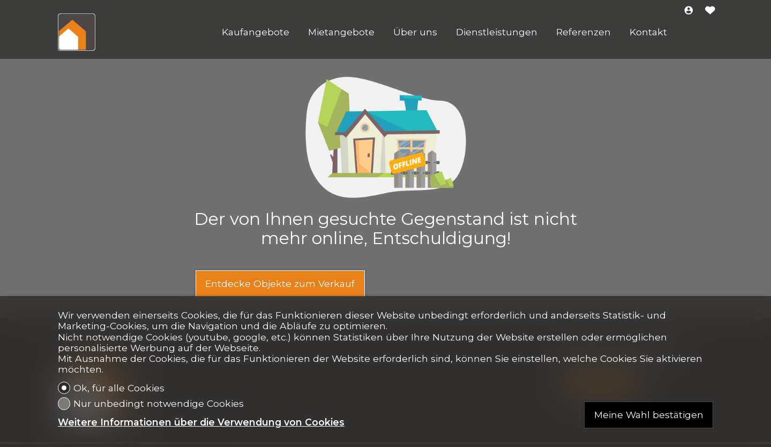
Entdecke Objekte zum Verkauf (280, 283)
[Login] (689, 11)
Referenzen (583, 32)
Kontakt (648, 32)
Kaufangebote (255, 32)
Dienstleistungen (496, 32)
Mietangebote (341, 32)
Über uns (415, 32)
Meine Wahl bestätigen (648, 414)
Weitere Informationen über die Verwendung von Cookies (201, 422)
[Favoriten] (710, 11)
